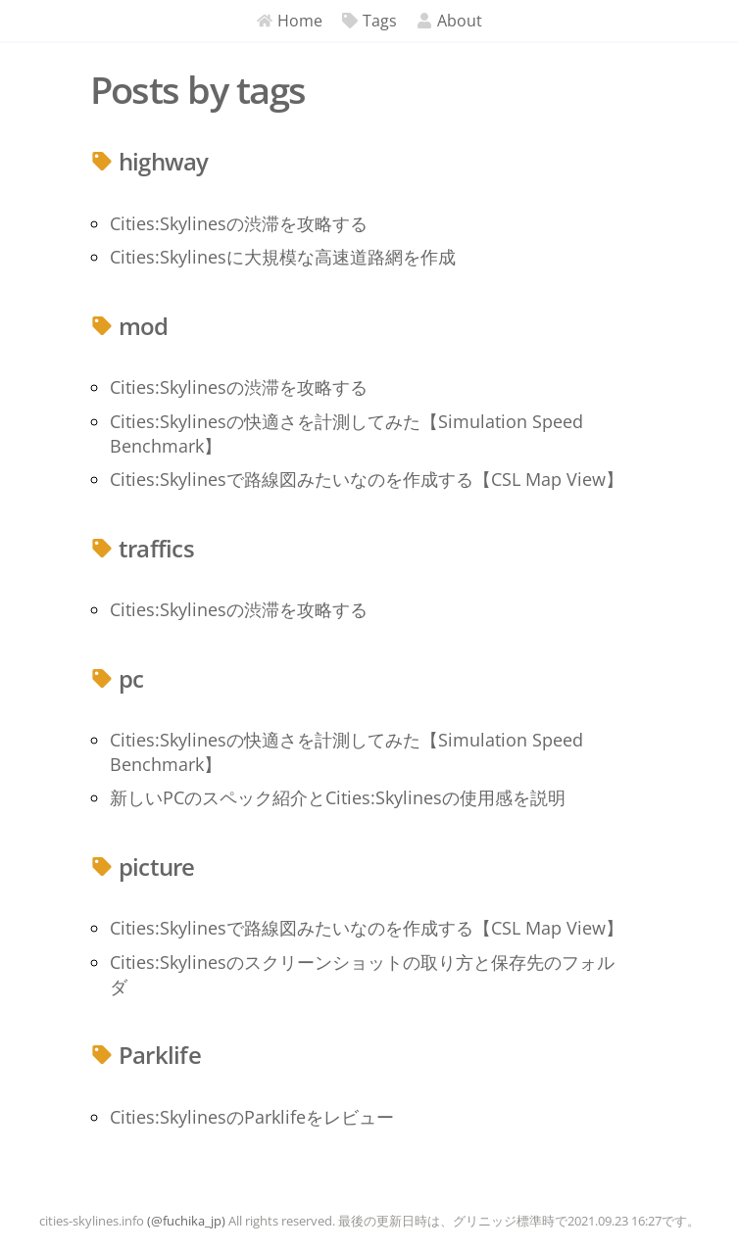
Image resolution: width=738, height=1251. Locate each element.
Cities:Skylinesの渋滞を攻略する (239, 223)
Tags (369, 20)
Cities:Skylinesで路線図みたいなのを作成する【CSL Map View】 (366, 479)
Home (289, 20)
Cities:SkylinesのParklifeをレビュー (252, 1117)
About (449, 20)
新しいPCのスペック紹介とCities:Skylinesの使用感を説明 (338, 797)
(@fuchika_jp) (186, 1220)
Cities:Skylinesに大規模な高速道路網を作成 (283, 256)
